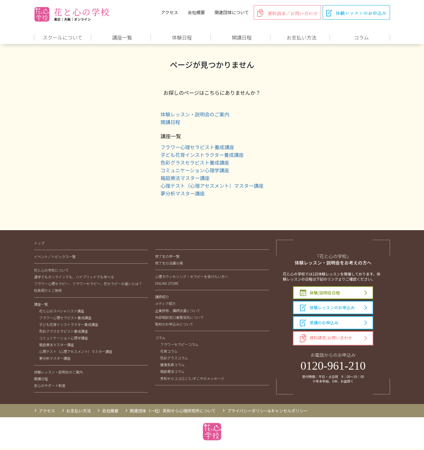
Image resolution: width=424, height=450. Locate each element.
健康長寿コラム (172, 365)
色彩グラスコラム (174, 359)
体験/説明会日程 (320, 294)
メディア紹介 (165, 304)
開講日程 (168, 123)
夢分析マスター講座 (181, 194)
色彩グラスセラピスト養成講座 (194, 163)
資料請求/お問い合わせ (326, 340)
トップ (39, 244)
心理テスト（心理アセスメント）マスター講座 (212, 186)
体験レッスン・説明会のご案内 (194, 115)
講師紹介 (162, 298)
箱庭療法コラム (172, 372)
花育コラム (168, 352)
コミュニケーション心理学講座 (194, 171)
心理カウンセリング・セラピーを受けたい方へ (191, 277)
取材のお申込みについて (174, 325)
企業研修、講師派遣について (177, 311)
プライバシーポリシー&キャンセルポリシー (267, 412)
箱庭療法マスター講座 (183, 179)
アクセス (169, 12)
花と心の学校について (51, 271)
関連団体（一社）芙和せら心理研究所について (173, 412)
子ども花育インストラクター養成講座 (201, 155)
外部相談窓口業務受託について (179, 318)
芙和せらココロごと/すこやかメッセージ (192, 379)
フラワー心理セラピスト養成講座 (196, 148)
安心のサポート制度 (49, 386)
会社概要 (196, 12)
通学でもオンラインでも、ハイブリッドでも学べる (74, 278)
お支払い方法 (78, 412)
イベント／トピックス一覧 (55, 257)
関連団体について (232, 12)
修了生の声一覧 (167, 257)
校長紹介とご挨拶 (48, 291)
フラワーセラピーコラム (179, 345)
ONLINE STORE (166, 284)
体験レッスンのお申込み (327, 308)
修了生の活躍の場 (169, 263)
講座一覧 (41, 305)
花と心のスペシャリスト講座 (61, 311)
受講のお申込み (319, 324)
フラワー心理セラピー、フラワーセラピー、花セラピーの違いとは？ (88, 284)
